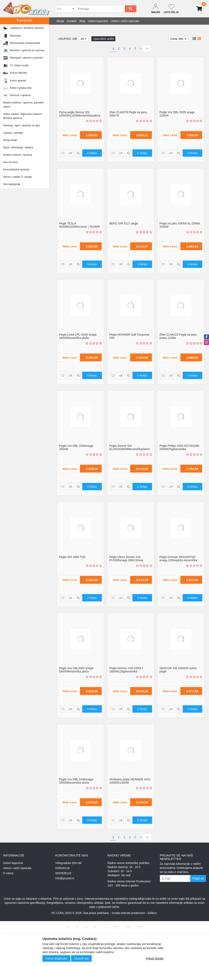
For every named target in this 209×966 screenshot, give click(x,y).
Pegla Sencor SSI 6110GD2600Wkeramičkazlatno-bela (129, 449)
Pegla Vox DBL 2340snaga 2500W (76, 447)
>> (147, 48)
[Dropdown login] (155, 8)
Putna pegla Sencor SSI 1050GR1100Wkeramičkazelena (79, 114)
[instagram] (206, 342)
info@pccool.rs (64, 878)
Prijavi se (198, 878)
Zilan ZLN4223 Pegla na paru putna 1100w (178, 336)
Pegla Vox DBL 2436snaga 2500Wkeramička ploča (76, 781)
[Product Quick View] (78, 153)
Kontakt (71, 21)
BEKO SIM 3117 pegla (123, 223)
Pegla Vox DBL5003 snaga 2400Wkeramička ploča (76, 670)
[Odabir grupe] (65, 8)
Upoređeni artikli (103, 38)
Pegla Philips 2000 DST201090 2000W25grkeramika (179, 447)
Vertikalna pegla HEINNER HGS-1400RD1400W (130, 781)
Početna (10, 29)
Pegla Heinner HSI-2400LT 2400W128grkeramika (126, 670)
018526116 (62, 868)
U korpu (92, 153)
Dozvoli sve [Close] (81, 958)
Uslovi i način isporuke (125, 21)
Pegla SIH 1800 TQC (72, 557)
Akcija (60, 21)
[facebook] (206, 336)
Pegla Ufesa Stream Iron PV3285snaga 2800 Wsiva (126, 558)
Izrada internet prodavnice (128, 913)
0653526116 (63, 873)
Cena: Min (178, 38)
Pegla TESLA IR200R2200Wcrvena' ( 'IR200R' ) (79, 226)
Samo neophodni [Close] (56, 958)
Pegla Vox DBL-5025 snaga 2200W (177, 114)
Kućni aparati (25, 29)
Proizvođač (26, 40)
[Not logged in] (171, 8)
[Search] (130, 8)
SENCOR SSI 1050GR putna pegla (177, 670)
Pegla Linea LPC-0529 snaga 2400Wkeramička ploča (77, 336)
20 (84, 38)
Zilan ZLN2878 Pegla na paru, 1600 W (128, 114)
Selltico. (153, 913)
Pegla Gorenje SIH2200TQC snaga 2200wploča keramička (178, 558)
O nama (8, 873)
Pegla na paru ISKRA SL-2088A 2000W (179, 225)
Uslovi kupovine (98, 21)
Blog (82, 21)
